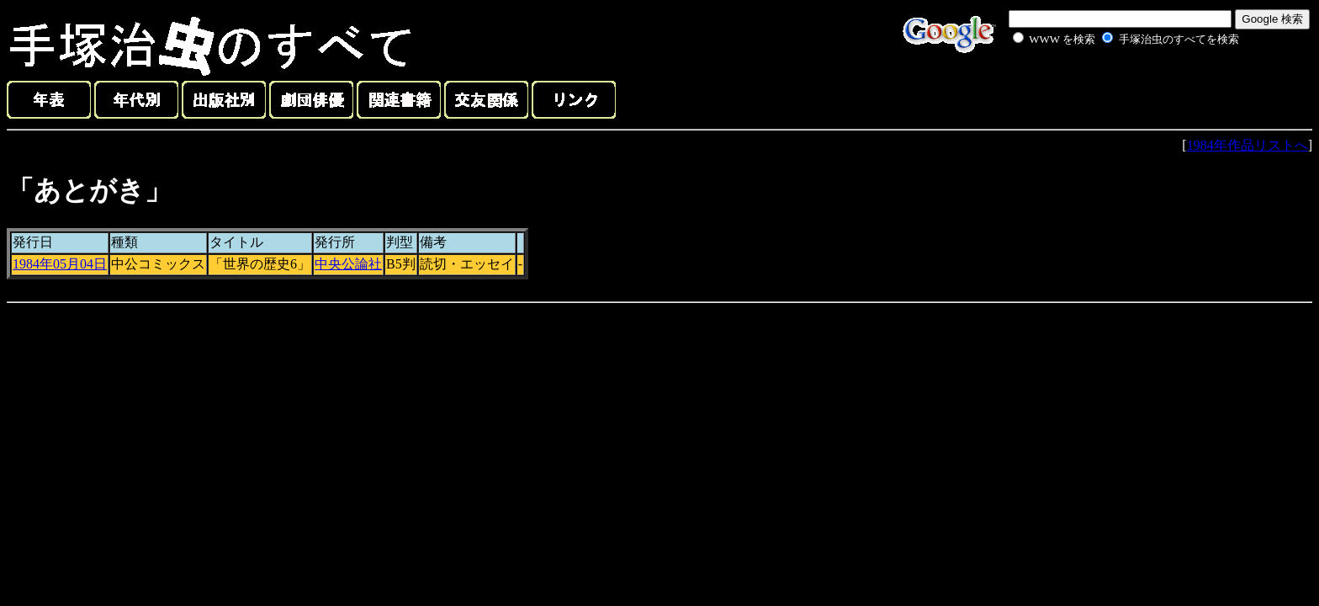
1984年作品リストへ (1247, 145)
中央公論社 (348, 264)
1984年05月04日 (60, 264)
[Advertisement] (1107, 87)
